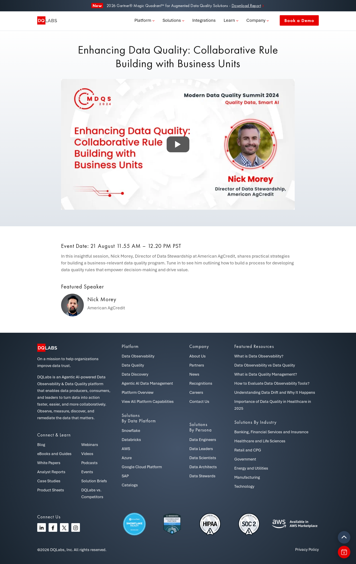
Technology (244, 486)
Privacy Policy (307, 549)
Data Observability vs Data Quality (264, 365)
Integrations (204, 20)
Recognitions (200, 383)
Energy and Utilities (251, 468)
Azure (127, 457)
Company (255, 20)
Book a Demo (299, 20)
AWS (126, 448)
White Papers (48, 462)
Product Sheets (50, 490)
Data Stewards (202, 475)
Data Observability (138, 356)
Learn (229, 20)
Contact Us (199, 401)
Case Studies (48, 480)
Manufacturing (247, 477)
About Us (197, 356)
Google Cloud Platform (142, 466)
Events (87, 471)
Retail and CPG (247, 450)
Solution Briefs (94, 480)
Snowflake (131, 430)
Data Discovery (135, 374)
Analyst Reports (51, 471)
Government (245, 459)
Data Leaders (201, 448)
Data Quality (133, 365)
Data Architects (203, 466)
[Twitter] (64, 527)
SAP (125, 475)
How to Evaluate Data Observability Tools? (271, 383)
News (194, 374)
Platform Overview (137, 392)
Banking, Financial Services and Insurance (271, 431)
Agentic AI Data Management (147, 383)
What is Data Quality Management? (265, 374)
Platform (142, 20)
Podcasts (89, 462)
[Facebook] (53, 527)
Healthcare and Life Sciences (259, 440)
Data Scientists (202, 457)
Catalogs (130, 485)
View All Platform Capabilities (148, 401)
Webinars (89, 444)
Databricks (131, 439)
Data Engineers (202, 439)
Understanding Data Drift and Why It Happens (274, 392)
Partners (196, 365)
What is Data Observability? (258, 356)
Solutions (172, 20)
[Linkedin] (41, 527)
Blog (41, 444)
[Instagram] (75, 527)
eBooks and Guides (54, 453)
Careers (196, 392)
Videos (87, 453)
